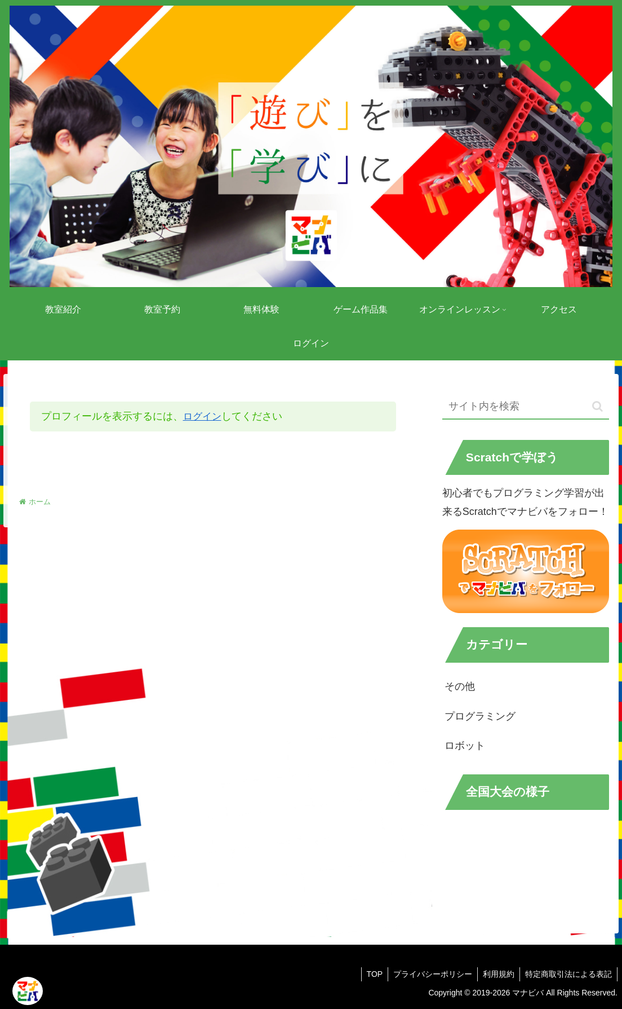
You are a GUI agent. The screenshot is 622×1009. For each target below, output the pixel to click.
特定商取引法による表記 (568, 974)
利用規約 (497, 974)
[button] (597, 406)
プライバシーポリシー (429, 974)
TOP (370, 974)
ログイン (203, 416)
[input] (525, 406)
